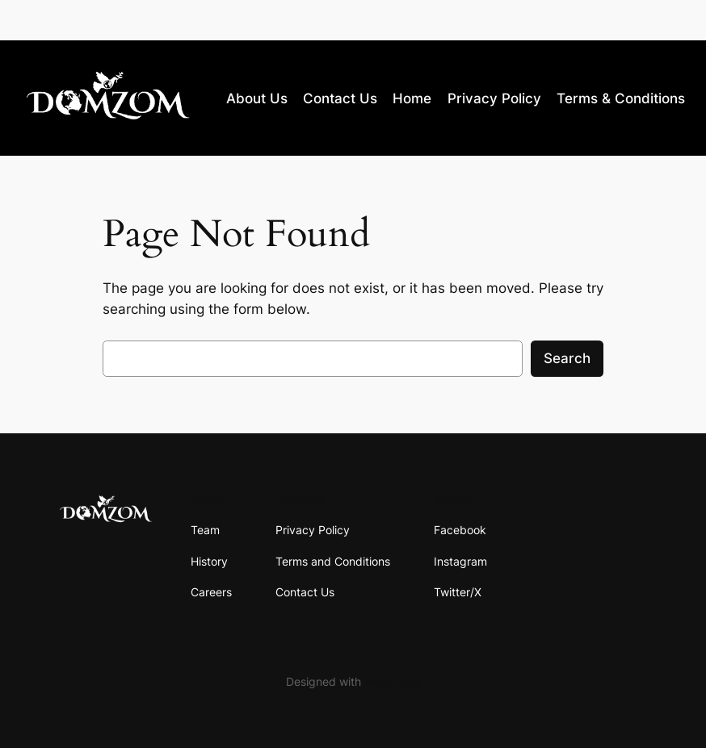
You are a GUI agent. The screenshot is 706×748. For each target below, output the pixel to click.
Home (412, 98)
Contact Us (340, 98)
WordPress (392, 681)
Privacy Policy (494, 98)
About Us (257, 98)
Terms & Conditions (621, 98)
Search (567, 358)
